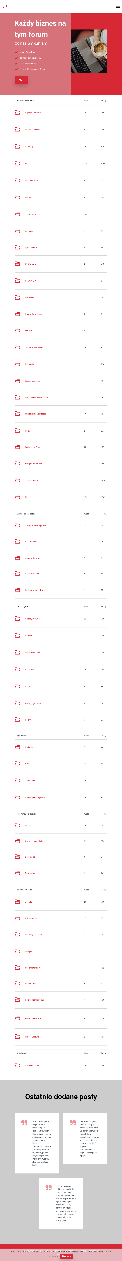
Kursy (27, 431)
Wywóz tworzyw (32, 381)
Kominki (28, 636)
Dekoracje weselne (33, 934)
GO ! (21, 80)
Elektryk (28, 330)
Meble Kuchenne (32, 653)
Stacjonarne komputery (35, 525)
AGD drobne (30, 542)
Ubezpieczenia (31, 180)
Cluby (27, 825)
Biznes (28, 197)
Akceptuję (66, 1256)
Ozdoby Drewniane (33, 619)
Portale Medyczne (33, 1018)
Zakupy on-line (31, 480)
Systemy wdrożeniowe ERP (37, 398)
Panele (28, 686)
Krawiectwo (30, 298)
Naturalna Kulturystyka (35, 797)
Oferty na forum (32, 1066)
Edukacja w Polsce (33, 447)
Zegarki (28, 902)
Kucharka (29, 231)
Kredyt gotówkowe (33, 463)
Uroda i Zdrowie (32, 1037)
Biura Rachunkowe (33, 130)
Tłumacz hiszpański (34, 347)
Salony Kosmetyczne (34, 1000)
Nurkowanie (30, 747)
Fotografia (29, 364)
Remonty (29, 147)
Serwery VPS (31, 281)
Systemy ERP (31, 247)
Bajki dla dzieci (31, 857)
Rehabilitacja (30, 983)
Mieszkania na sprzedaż (35, 414)
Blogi (27, 497)
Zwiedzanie (30, 780)
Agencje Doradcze (33, 113)
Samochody (30, 214)
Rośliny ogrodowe (33, 703)
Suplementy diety (32, 968)
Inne (27, 163)
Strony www (30, 264)
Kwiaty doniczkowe (33, 314)
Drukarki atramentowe (35, 590)
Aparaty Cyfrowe (32, 558)
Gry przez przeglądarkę (35, 841)
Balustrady (29, 670)
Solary (28, 720)
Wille (27, 763)
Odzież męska (31, 918)
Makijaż (28, 952)
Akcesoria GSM (32, 574)
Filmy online (30, 873)
